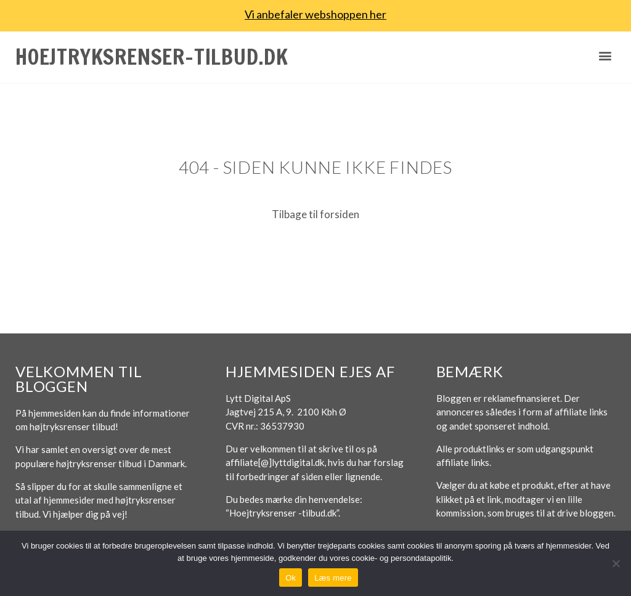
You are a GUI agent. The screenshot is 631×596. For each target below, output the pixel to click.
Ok (290, 577)
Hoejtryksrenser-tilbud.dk (151, 56)
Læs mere (333, 577)
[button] (605, 56)
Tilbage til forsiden (315, 214)
